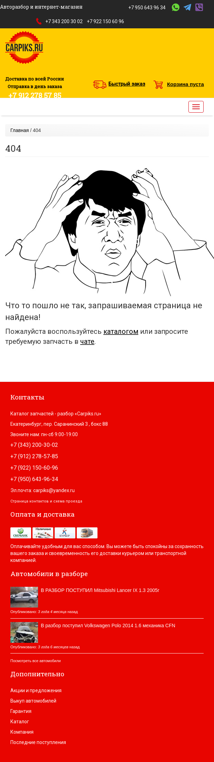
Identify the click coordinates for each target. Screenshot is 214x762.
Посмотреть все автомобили (35, 661)
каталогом (120, 331)
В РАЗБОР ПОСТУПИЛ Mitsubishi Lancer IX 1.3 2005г (100, 590)
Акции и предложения (36, 690)
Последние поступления (38, 742)
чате (87, 341)
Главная (19, 130)
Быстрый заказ (127, 84)
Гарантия (20, 711)
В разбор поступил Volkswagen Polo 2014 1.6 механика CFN (108, 625)
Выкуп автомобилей (33, 701)
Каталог (19, 721)
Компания (22, 732)
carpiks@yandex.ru (54, 490)
